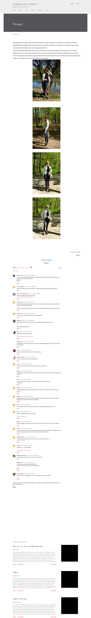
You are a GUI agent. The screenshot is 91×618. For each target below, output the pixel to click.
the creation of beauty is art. (23, 293)
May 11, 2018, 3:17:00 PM (30, 437)
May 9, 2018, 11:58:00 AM (30, 286)
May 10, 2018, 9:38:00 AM (27, 387)
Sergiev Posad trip (20, 598)
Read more (53, 564)
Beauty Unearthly (20, 357)
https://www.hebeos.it (22, 416)
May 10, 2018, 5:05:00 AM (25, 350)
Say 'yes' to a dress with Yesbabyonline (28, 546)
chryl (18, 411)
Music (15, 572)
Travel (32, 10)
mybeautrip (19, 320)
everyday (18, 267)
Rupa (18, 331)
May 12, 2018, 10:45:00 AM (33, 455)
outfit (27, 267)
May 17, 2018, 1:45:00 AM (28, 462)
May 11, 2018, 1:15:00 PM (26, 421)
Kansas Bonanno (20, 286)
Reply (18, 283)
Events (46, 10)
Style (26, 10)
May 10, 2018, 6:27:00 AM (30, 357)
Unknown (19, 387)
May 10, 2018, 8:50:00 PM (24, 404)
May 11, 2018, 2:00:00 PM (26, 428)
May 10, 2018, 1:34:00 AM (28, 341)
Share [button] (59, 267)
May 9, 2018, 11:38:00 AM (29, 275)
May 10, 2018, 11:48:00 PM (25, 411)
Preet (18, 379)
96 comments (20, 590)
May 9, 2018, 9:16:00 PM (29, 302)
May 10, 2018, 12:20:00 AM (28, 320)
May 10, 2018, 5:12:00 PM (27, 396)
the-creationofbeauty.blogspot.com (25, 297)
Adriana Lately (20, 313)
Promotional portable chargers (24, 450)
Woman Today (20, 275)
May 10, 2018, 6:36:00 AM (25, 364)
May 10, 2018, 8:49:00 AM (26, 371)
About (20, 10)
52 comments (20, 616)
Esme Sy (18, 428)
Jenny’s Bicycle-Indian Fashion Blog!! (25, 336)
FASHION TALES (20, 437)
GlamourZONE (20, 473)
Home (14, 10)
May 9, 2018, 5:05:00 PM (35, 293)
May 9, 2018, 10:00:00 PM (29, 313)
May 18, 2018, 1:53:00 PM (29, 473)
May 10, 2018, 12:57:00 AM (25, 331)
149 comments (20, 564)
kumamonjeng (20, 302)
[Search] (72, 3)
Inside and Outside (24, 4)
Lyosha (23, 267)
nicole (18, 364)
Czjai (18, 350)
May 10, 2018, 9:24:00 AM (25, 379)
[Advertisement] (22, 526)
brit (17, 404)
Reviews (40, 10)
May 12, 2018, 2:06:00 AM (27, 445)
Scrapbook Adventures (22, 455)
